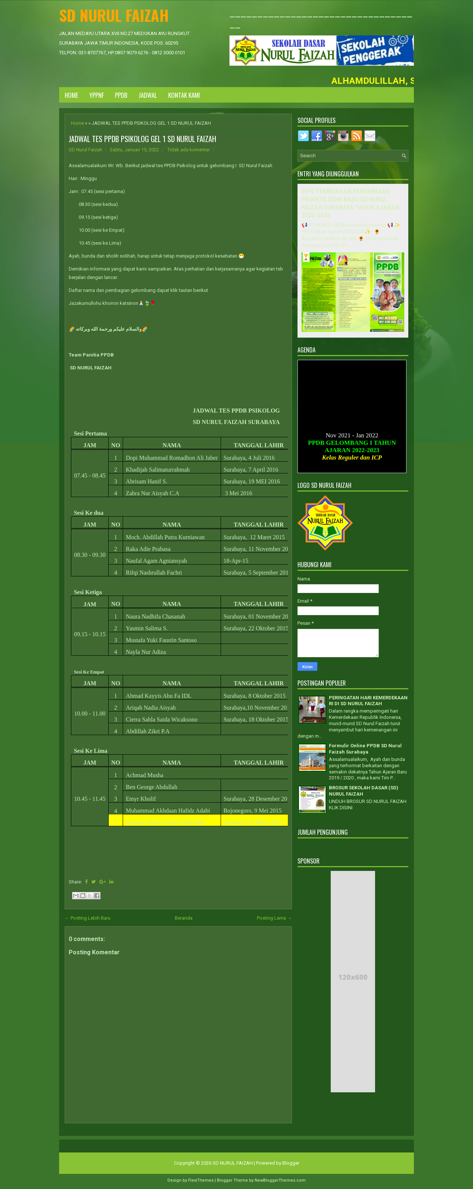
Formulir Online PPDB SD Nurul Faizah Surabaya (365, 749)
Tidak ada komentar (188, 149)
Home (71, 95)
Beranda (184, 918)
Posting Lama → (274, 918)
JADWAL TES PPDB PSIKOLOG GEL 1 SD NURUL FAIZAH (142, 139)
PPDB (121, 95)
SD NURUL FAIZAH (114, 15)
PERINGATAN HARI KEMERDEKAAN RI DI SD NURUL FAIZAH (368, 701)
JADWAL (148, 95)
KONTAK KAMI (184, 95)
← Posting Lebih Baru (87, 918)
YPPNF (96, 95)
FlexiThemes (201, 1180)
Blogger (290, 1163)
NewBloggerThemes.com (280, 1180)
